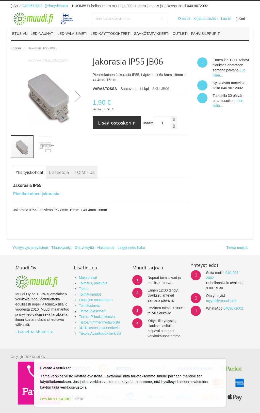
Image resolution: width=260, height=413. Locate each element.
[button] (78, 96)
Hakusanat (105, 248)
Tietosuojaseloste (92, 311)
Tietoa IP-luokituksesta (97, 317)
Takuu (83, 289)
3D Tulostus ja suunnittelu (99, 328)
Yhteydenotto (56, 6)
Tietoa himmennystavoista (99, 322)
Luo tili (226, 19)
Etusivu (16, 48)
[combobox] (130, 19)
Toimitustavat (89, 305)
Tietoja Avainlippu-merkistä (100, 333)
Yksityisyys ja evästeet (30, 248)
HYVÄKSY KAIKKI (55, 399)
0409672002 (32, 6)
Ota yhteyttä (84, 248)
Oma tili (184, 19)
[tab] (29, 172)
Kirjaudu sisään (205, 19)
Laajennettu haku (131, 248)
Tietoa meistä (237, 248)
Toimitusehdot (90, 294)
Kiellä (78, 399)
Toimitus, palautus (93, 283)
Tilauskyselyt (61, 248)
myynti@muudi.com (221, 301)
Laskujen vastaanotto (95, 300)
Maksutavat (88, 278)
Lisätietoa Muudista (34, 331)
